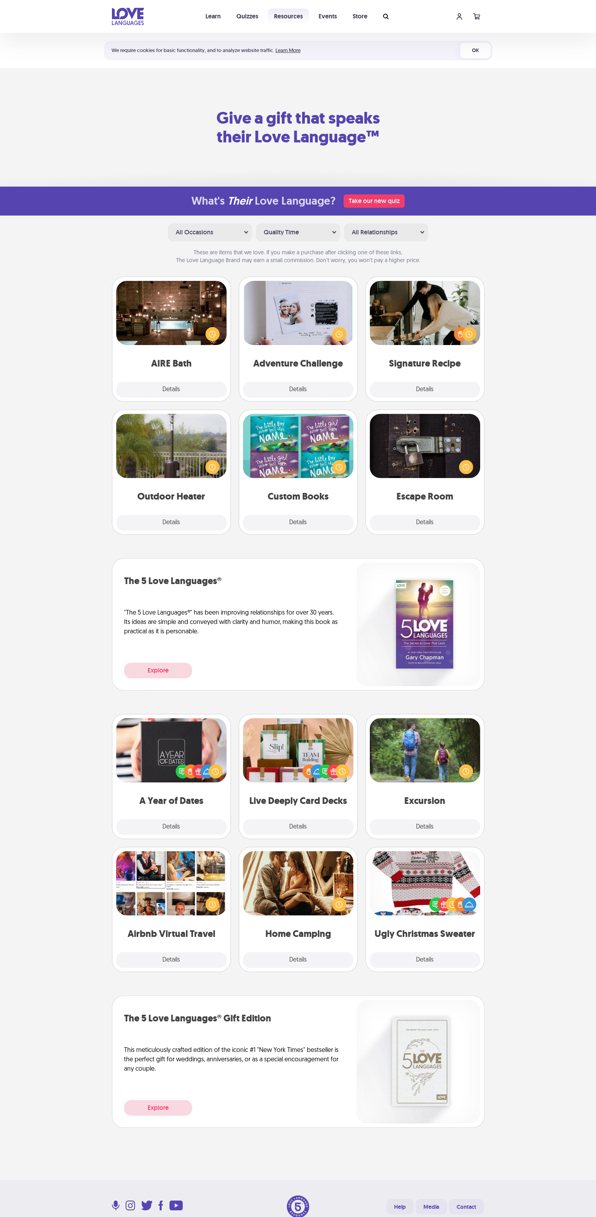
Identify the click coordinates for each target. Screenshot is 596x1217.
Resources (288, 16)
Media (431, 1206)
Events (328, 16)
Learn (213, 16)
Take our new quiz (374, 201)
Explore (158, 670)
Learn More (288, 50)
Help (400, 1206)
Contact (466, 1206)
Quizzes (247, 16)
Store (360, 16)
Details (171, 389)
